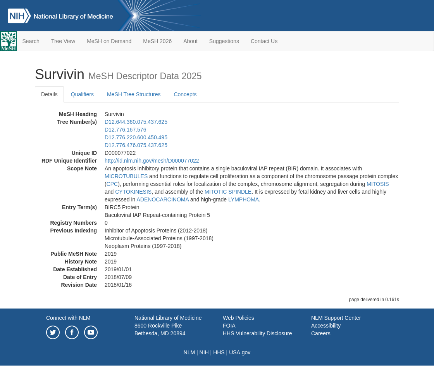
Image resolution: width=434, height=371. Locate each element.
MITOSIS (378, 184)
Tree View (63, 41)
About (190, 41)
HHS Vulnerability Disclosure (257, 333)
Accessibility (326, 325)
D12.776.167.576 (125, 130)
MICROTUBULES (126, 176)
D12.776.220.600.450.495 (136, 137)
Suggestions (224, 41)
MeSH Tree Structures (134, 94)
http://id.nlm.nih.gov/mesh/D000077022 (152, 161)
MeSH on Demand (109, 41)
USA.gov (239, 352)
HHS (219, 352)
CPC (112, 184)
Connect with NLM (68, 318)
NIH (204, 352)
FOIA (229, 325)
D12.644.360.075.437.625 (136, 122)
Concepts (185, 94)
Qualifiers (82, 94)
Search (31, 41)
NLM (189, 352)
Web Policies (238, 318)
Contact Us (264, 41)
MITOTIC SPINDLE (228, 192)
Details (49, 94)
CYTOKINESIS (133, 192)
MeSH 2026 (157, 41)
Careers (321, 333)
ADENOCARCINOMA (163, 199)
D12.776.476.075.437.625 (136, 145)
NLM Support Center (336, 318)
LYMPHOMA (243, 199)
